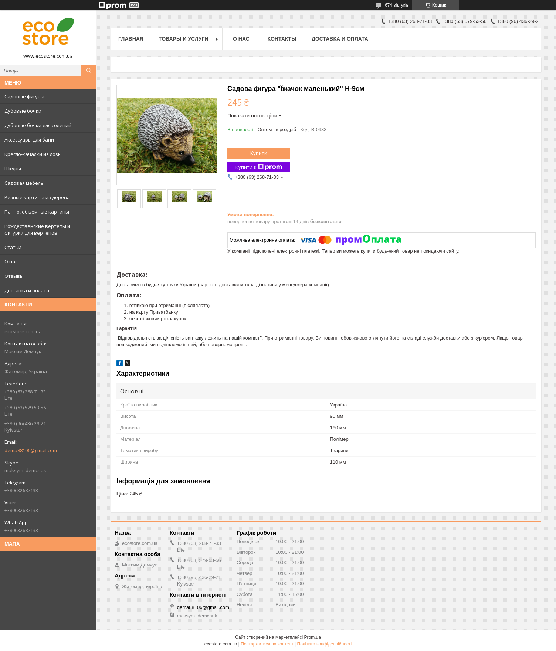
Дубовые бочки (22, 111)
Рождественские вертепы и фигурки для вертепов (37, 229)
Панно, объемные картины (36, 211)
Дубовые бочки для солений (37, 125)
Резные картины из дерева (37, 197)
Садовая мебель (24, 183)
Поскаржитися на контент (267, 644)
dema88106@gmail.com (30, 450)
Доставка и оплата (26, 290)
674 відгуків (396, 5)
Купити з (258, 167)
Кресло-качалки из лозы (33, 154)
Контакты (281, 39)
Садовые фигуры (24, 96)
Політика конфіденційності (324, 644)
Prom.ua (312, 637)
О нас (10, 261)
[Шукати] (88, 70)
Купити (258, 153)
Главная (130, 39)
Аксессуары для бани (29, 139)
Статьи (12, 247)
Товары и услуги (183, 39)
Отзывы (14, 276)
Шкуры (12, 168)
